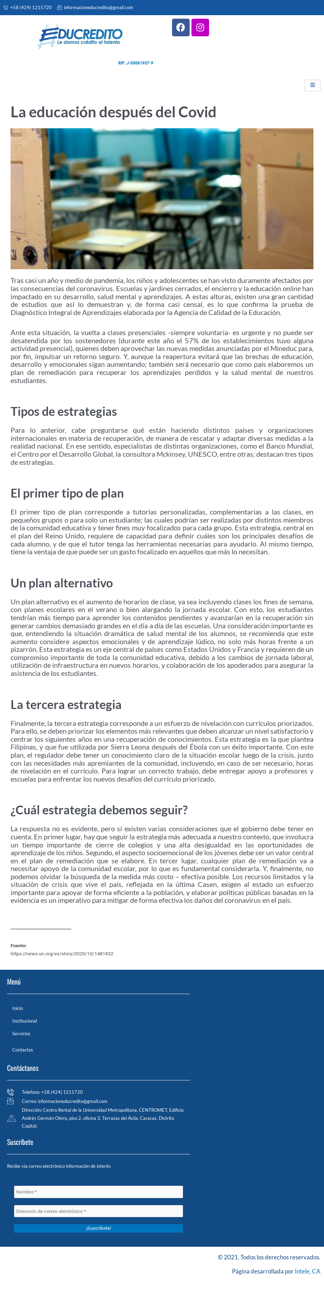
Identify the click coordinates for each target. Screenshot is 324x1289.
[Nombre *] (98, 1192)
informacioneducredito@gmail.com (95, 7)
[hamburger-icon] (312, 85)
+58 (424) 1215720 (28, 7)
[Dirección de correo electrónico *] (98, 1211)
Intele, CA (307, 1271)
